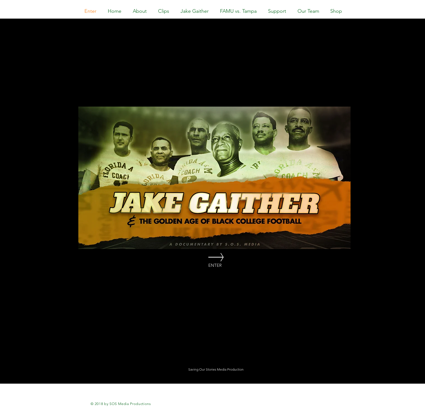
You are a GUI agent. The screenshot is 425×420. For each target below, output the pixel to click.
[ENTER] (214, 265)
